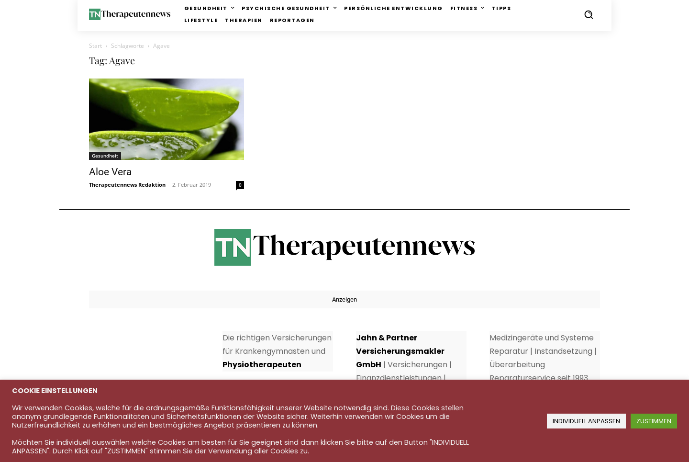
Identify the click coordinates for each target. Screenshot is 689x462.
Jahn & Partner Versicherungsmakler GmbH (400, 351)
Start (95, 46)
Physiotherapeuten (261, 364)
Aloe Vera (110, 172)
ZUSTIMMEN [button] (653, 421)
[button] (588, 14)
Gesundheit (105, 155)
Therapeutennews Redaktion (127, 184)
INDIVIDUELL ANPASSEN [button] (586, 421)
